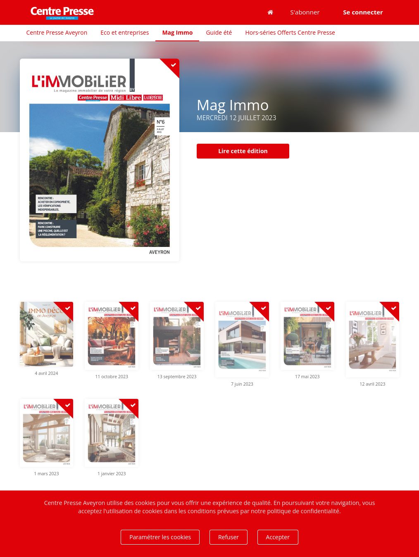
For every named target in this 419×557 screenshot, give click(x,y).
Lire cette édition (243, 151)
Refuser (228, 537)
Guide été (219, 32)
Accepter (278, 537)
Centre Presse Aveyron (57, 32)
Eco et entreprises (124, 32)
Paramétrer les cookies (160, 537)
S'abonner (305, 12)
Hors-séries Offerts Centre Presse (290, 32)
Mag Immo (177, 32)
